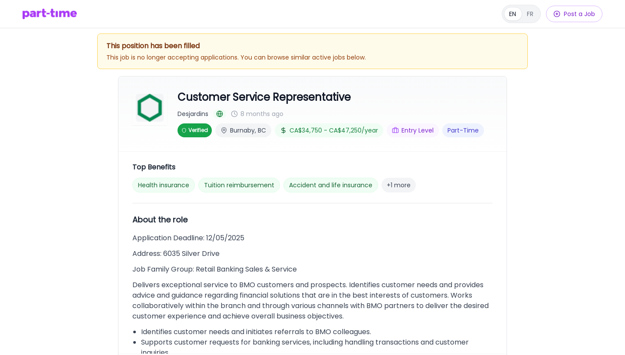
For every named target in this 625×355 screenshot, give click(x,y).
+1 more (399, 185)
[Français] (521, 14)
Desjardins (193, 113)
